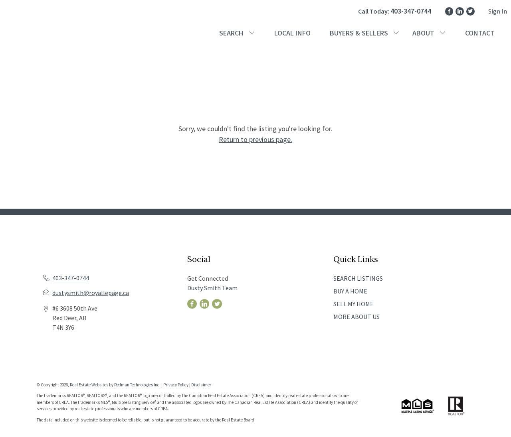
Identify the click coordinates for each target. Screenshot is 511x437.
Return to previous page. (255, 139)
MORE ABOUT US (356, 317)
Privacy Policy (175, 385)
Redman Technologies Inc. (137, 385)
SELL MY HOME (353, 304)
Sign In (497, 11)
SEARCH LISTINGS (358, 278)
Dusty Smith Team (212, 288)
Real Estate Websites (89, 385)
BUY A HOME (350, 291)
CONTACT (480, 32)
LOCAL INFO (292, 32)
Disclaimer (201, 385)
